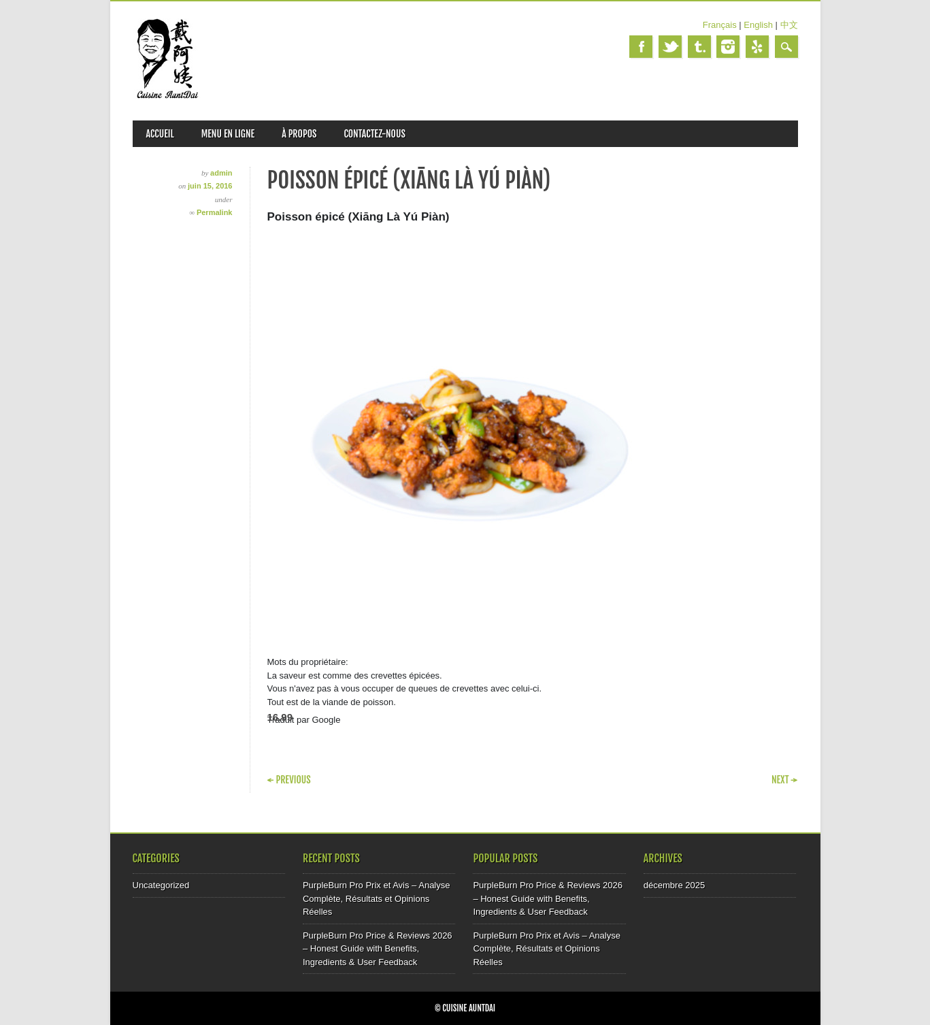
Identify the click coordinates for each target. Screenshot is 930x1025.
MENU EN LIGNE (228, 134)
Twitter (670, 46)
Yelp (757, 46)
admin (221, 173)
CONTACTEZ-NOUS (374, 134)
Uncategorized (161, 885)
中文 (789, 25)
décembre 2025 (674, 885)
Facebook (640, 46)
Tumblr (699, 46)
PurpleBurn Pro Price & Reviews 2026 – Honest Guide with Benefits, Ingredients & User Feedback (377, 948)
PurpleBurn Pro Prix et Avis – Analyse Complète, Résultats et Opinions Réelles (376, 898)
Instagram (728, 46)
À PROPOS (299, 134)
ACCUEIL (160, 134)
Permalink (215, 212)
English (758, 25)
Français (720, 25)
